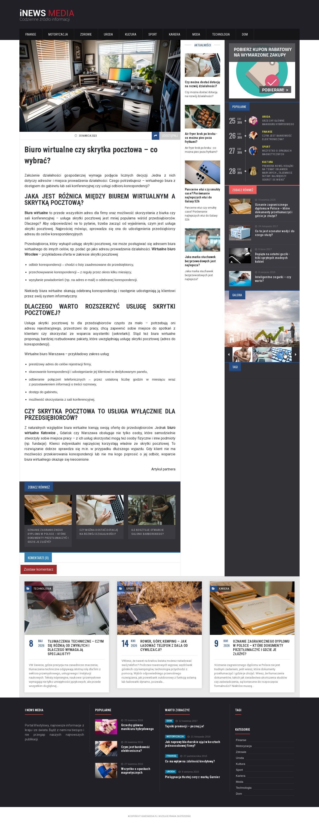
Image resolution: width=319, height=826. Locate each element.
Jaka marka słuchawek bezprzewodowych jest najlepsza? (200, 261)
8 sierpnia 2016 (265, 272)
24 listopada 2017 (266, 226)
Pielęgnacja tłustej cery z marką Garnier (191, 777)
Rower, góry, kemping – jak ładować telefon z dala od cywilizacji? (163, 645)
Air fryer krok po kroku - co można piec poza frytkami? (200, 137)
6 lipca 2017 (263, 249)
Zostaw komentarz (38, 569)
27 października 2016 (193, 756)
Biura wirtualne (35, 213)
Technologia (221, 34)
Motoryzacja (58, 34)
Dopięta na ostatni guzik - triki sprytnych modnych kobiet (275, 256)
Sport (152, 34)
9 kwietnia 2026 (265, 200)
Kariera (174, 34)
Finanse (30, 34)
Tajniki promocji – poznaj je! (184, 726)
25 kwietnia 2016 (132, 720)
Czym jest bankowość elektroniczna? (276, 137)
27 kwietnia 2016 (132, 764)
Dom (245, 34)
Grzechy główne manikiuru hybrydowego (277, 122)
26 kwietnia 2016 (132, 742)
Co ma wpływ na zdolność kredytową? (189, 761)
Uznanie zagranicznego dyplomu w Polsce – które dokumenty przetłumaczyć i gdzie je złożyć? (273, 210)
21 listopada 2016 (198, 736)
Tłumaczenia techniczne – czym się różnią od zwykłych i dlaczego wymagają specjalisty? (75, 647)
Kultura (130, 34)
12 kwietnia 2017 (186, 721)
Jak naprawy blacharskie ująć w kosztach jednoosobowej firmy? (192, 743)
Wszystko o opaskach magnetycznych (276, 152)
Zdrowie (86, 34)
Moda (196, 34)
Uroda (108, 34)
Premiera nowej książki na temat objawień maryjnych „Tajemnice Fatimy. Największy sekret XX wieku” (277, 172)
